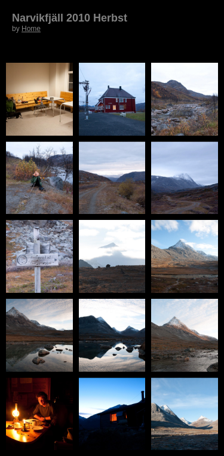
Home (31, 29)
